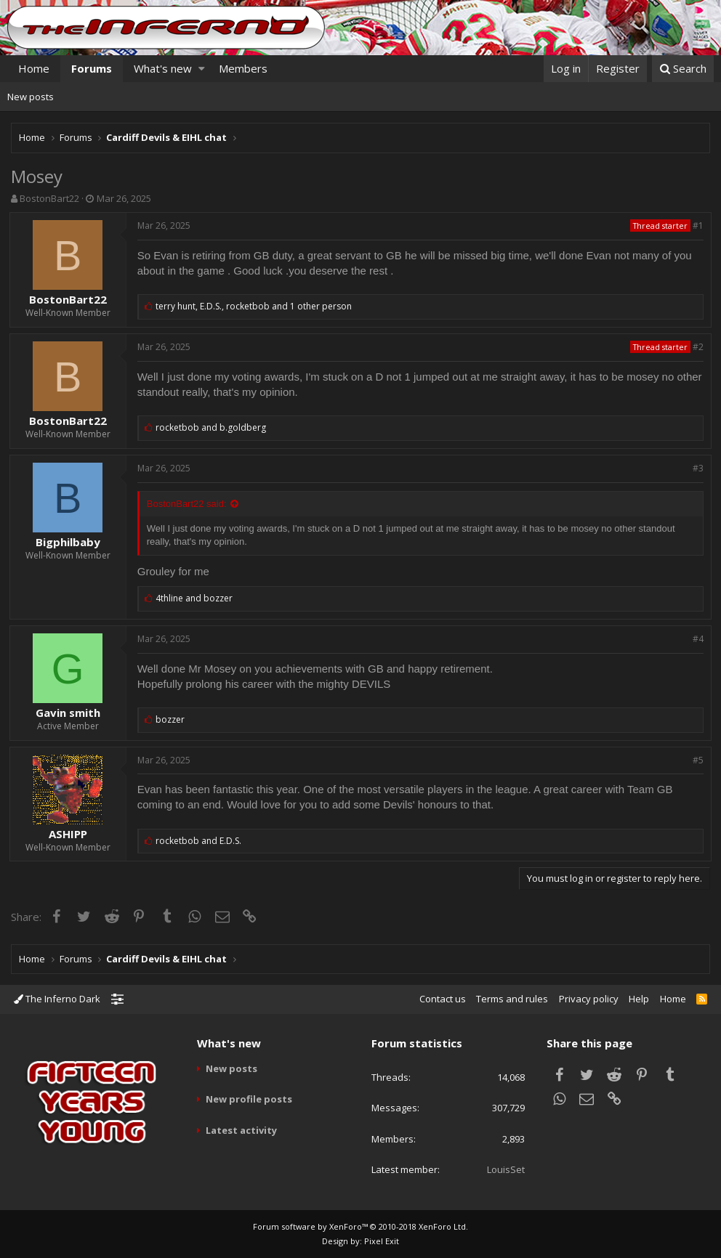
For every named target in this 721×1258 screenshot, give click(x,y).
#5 (696, 760)
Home (33, 68)
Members (243, 68)
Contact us (442, 998)
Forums (91, 68)
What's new (163, 68)
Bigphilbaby (69, 542)
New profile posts (249, 1098)
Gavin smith (69, 712)
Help (639, 998)
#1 (696, 225)
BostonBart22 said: (188, 503)
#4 (696, 639)
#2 (696, 347)
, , (256, 306)
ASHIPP (69, 834)
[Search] (683, 68)
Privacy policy (589, 998)
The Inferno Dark (57, 998)
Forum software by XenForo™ (360, 1226)
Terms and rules (512, 998)
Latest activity (241, 1130)
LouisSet (506, 1169)
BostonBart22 (49, 198)
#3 (696, 468)
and (213, 427)
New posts (30, 96)
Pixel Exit (381, 1240)
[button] (202, 68)
